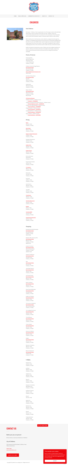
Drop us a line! (12, 455)
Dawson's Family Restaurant (31, 133)
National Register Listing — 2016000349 (36, 103)
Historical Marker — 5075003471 (34, 109)
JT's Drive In (28, 167)
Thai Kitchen (28, 195)
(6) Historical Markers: (30, 98)
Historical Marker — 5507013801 (34, 115)
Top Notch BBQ (29, 212)
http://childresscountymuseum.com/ (33, 71)
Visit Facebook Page (30, 67)
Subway (27, 206)
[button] (34, 16)
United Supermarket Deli (31, 217)
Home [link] (15, 16)
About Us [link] (44, 16)
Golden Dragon (29, 150)
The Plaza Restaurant (30, 200)
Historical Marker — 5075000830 (34, 106)
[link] (34, 7)
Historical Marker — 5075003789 (34, 112)
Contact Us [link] (51, 16)
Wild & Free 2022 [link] (22, 16)
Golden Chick (28, 145)
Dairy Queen (28, 128)
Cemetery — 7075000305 (33, 101)
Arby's (27, 122)
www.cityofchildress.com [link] (11, 450)
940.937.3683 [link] (8, 448)
